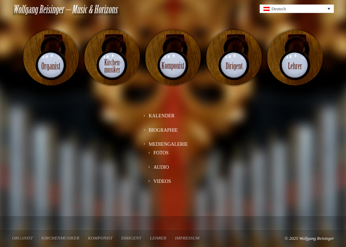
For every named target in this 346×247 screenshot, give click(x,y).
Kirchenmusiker (60, 237)
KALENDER (161, 122)
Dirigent (131, 237)
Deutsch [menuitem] (278, 8)
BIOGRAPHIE (163, 136)
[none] (297, 8)
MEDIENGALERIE (168, 150)
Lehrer (158, 237)
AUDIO (161, 173)
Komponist (100, 237)
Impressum (187, 237)
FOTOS (161, 159)
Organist (22, 237)
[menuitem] (297, 8)
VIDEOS (162, 187)
